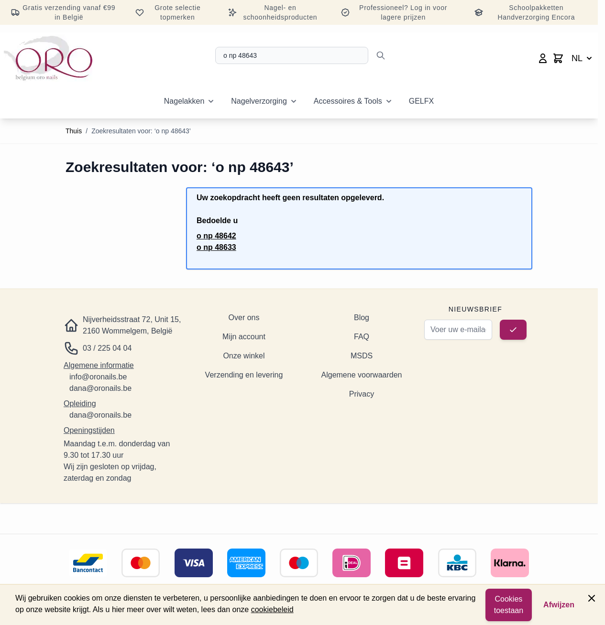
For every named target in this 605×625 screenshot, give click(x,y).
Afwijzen (558, 605)
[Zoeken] (380, 55)
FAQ (361, 337)
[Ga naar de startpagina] (48, 58)
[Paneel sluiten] (591, 598)
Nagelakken (184, 101)
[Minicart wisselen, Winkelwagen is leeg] (558, 58)
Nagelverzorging (259, 101)
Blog (361, 317)
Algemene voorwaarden (361, 375)
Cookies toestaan (508, 604)
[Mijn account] (542, 58)
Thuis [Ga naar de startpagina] (74, 131)
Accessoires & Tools (348, 101)
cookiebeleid (272, 609)
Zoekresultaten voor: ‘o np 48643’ (141, 131)
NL (583, 58)
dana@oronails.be (100, 388)
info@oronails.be (98, 377)
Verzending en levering (244, 375)
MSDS (362, 356)
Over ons (244, 317)
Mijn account (243, 337)
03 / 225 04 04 (107, 348)
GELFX (421, 101)
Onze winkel (243, 356)
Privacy (361, 394)
